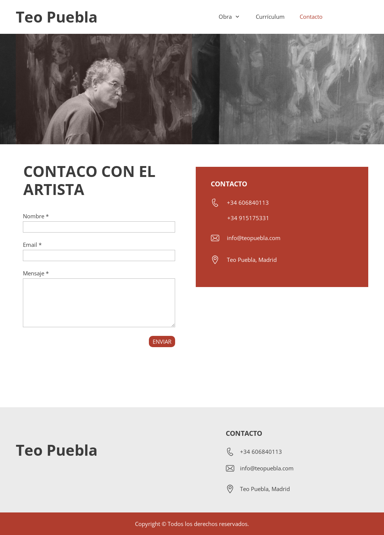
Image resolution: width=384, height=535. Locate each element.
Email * (32, 244)
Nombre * (36, 216)
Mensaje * (36, 273)
